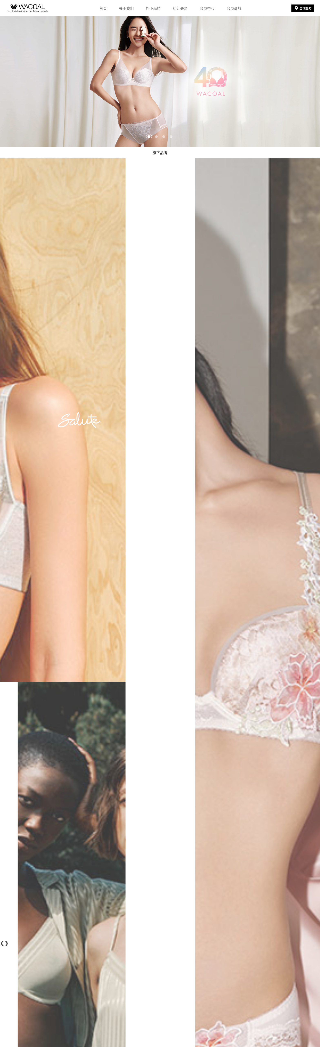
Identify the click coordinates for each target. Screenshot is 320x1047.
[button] (149, 136)
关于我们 (126, 8)
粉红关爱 (180, 8)
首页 (103, 8)
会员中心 (207, 8)
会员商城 (234, 8)
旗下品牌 (153, 8)
